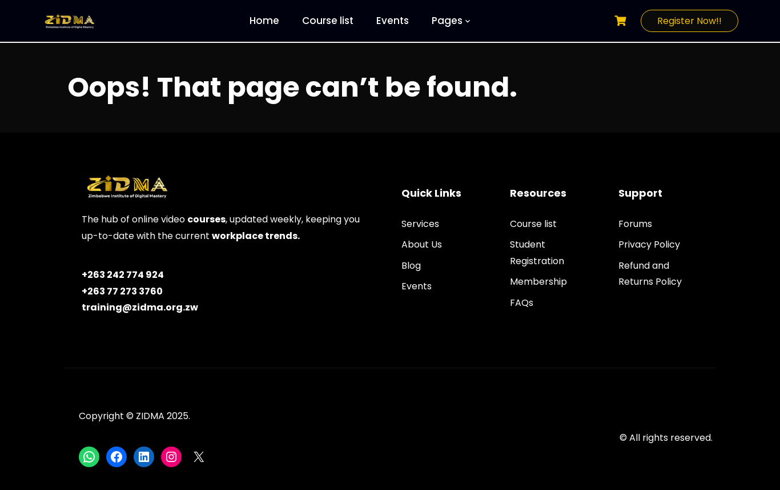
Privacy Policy (649, 244)
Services (420, 223)
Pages (447, 20)
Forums (635, 223)
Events (392, 20)
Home (264, 20)
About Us (421, 244)
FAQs (521, 302)
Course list (327, 20)
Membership (538, 281)
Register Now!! (689, 20)
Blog (411, 265)
